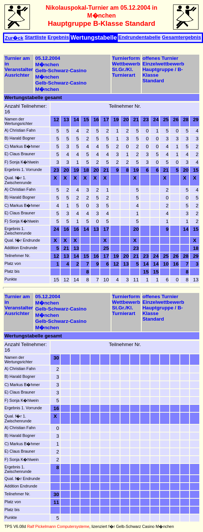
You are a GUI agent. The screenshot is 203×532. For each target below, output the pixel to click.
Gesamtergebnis (181, 37)
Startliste (35, 37)
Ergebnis (58, 37)
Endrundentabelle (140, 37)
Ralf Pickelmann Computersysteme (58, 526)
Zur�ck (14, 38)
